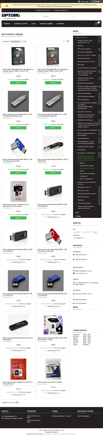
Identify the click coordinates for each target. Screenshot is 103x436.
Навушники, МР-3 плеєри (86, 146)
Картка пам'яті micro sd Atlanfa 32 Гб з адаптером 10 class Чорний (16, 205)
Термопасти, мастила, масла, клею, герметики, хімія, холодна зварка (87, 73)
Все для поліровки (84, 58)
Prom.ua (61, 430)
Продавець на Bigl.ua (51, 432)
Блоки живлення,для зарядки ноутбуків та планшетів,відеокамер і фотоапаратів (87, 105)
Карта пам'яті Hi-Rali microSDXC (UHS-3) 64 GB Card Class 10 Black (52, 338)
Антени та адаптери (86, 179)
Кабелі (82, 171)
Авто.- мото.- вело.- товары (87, 55)
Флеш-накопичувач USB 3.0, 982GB (50, 382)
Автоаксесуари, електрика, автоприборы (87, 134)
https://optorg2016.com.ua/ (83, 271)
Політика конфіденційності (68, 434)
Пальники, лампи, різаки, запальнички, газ (86, 79)
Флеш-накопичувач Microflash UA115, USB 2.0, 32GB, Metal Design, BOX (17, 115)
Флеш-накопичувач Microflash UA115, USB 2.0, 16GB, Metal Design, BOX (52, 115)
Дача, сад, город (83, 190)
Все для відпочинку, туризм (87, 193)
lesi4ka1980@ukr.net (81, 273)
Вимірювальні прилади (85, 120)
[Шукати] (72, 16)
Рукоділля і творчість (85, 111)
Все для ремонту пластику (86, 61)
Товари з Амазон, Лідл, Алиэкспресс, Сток (85, 41)
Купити (18, 82)
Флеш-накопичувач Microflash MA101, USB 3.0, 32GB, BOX (52, 205)
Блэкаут (80, 46)
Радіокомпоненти (83, 138)
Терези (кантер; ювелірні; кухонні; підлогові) (86, 207)
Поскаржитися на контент (51, 434)
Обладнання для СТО (84, 187)
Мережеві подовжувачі (87, 173)
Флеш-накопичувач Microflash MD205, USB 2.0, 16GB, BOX (17, 294)
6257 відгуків (85, 1)
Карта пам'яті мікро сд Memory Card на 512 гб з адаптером (17, 383)
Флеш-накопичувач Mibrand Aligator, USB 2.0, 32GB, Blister (53, 160)
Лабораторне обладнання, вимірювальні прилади (86, 116)
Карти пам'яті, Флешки (87, 168)
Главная (7, 23)
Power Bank (81, 150)
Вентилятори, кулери (87, 165)
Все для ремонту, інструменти (87, 130)
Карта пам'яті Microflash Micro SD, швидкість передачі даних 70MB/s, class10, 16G (18, 70)
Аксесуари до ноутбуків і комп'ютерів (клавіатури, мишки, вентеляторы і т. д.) (86, 158)
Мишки (82, 163)
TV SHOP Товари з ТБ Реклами (87, 68)
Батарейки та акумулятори (86, 153)
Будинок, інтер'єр (83, 197)
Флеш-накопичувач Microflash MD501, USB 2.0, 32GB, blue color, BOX (17, 160)
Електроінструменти (84, 49)
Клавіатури (83, 176)
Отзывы (78, 216)
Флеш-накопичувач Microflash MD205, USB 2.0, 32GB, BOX (52, 294)
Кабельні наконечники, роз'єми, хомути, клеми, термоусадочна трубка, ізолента (88, 125)
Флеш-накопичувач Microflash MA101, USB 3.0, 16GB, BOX (17, 250)
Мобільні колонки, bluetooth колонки (87, 183)
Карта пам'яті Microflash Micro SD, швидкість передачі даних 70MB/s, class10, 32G (53, 70)
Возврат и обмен (46, 23)
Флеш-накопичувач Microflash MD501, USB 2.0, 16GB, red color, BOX (52, 250)
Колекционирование (84, 203)
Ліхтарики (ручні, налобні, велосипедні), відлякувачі (86, 142)
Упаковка (81, 200)
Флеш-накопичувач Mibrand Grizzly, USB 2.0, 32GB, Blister (18, 338)
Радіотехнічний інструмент (86, 96)
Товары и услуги (20, 23)
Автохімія (81, 65)
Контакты (60, 23)
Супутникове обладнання (86, 83)
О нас (33, 23)
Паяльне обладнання (84, 93)
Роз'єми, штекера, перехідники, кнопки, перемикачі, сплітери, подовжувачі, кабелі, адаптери (88, 88)
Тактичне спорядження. (85, 52)
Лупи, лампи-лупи (83, 99)
